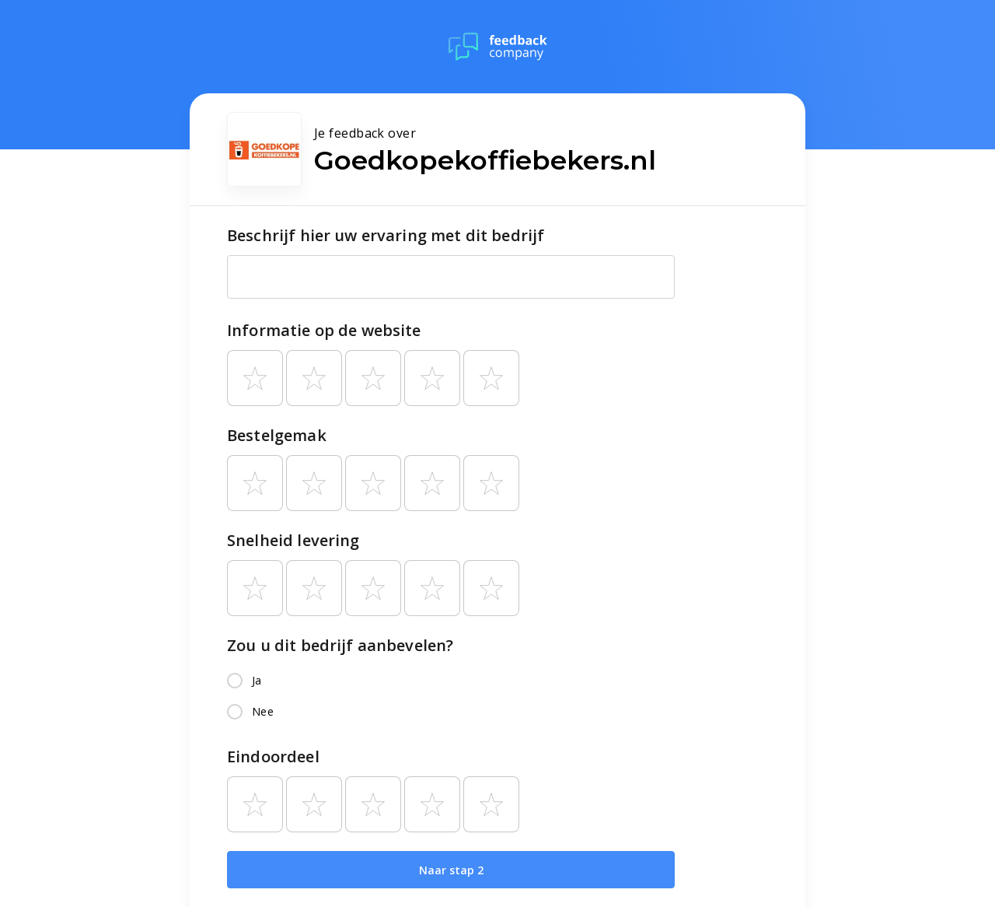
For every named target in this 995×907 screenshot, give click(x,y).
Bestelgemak (276, 435)
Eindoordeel (273, 756)
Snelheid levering (293, 540)
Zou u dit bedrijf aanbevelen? (340, 645)
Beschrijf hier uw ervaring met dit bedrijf (385, 235)
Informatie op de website (324, 330)
